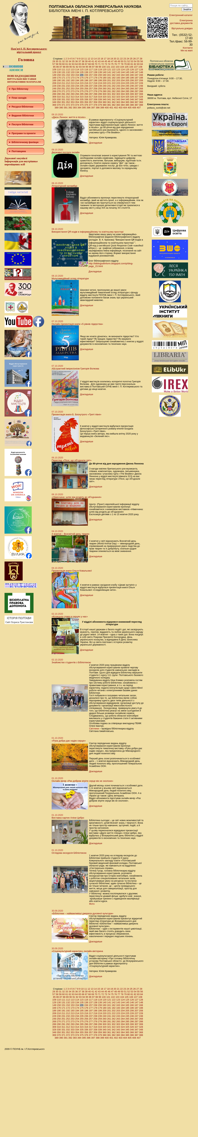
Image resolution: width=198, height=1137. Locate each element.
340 (105, 99)
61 (66, 64)
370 (59, 104)
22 (121, 58)
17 (105, 58)
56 (141, 61)
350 (59, 102)
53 (131, 61)
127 (136, 69)
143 (118, 72)
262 (114, 88)
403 (120, 107)
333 (73, 99)
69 (92, 64)
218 (95, 83)
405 (130, 107)
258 (95, 88)
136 (86, 72)
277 (91, 91)
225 (127, 83)
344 (123, 99)
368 (141, 102)
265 (127, 88)
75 (112, 64)
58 (57, 64)
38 (83, 61)
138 (95, 72)
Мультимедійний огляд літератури (70, 278)
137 (91, 72)
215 (82, 83)
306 (132, 94)
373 (73, 104)
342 (114, 99)
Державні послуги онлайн (66, 152)
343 (118, 99)
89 (67, 66)
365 (127, 102)
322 (114, 96)
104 (122, 66)
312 (68, 96)
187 (136, 77)
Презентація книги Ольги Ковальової (72, 570)
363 (118, 102)
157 (91, 75)
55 (138, 61)
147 (136, 72)
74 (109, 64)
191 (63, 80)
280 (105, 91)
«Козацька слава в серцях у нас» (70, 616)
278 (95, 91)
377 (91, 104)
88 (64, 66)
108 (140, 66)
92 (77, 66)
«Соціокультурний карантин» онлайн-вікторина (77, 951)
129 (54, 72)
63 (73, 64)
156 (86, 75)
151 (63, 75)
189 (54, 80)
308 (141, 94)
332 (68, 99)
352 (68, 102)
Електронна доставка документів (181, 21)
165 (127, 75)
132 (68, 72)
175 (82, 77)
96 (90, 66)
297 (91, 94)
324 (123, 96)
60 (63, 64)
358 (95, 102)
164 (123, 75)
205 (127, 80)
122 (114, 69)
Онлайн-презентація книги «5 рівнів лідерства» (77, 324)
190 (59, 80)
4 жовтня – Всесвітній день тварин (70, 534)
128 (141, 69)
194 (77, 80)
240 (105, 85)
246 (132, 85)
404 (125, 107)
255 (82, 88)
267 (136, 88)
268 (141, 88)
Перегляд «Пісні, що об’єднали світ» (71, 460)
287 (136, 91)
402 (116, 107)
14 (95, 58)
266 (132, 88)
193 (73, 80)
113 (73, 69)
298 (95, 94)
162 (114, 75)
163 (118, 75)
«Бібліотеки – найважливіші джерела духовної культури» (82, 913)
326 (132, 96)
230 (59, 85)
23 (124, 58)
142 (114, 72)
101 (108, 66)
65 (79, 64)
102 (113, 66)
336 (86, 99)
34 (70, 61)
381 (109, 104)
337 (91, 99)
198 (95, 80)
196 (86, 80)
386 (132, 104)
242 (114, 85)
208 (141, 80)
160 (105, 75)
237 (91, 85)
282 (114, 91)
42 (96, 61)
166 (132, 75)
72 (102, 64)
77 (119, 64)
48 (115, 61)
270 (59, 91)
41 (92, 61)
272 (68, 91)
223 (118, 83)
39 (86, 61)
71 (99, 64)
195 (82, 80)
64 (76, 64)
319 (100, 96)
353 (73, 102)
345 (127, 99)
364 (123, 102)
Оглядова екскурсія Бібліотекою (69, 853)
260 (105, 88)
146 (132, 72)
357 (91, 102)
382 (114, 104)
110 (59, 69)
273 (73, 91)
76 (115, 64)
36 (76, 61)
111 (63, 69)
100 (104, 66)
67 (86, 64)
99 (100, 66)
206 (132, 80)
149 (54, 75)
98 (96, 66)
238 (95, 85)
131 (63, 72)
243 (118, 85)
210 (59, 83)
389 (57, 107)
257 (91, 88)
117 (91, 69)
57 (53, 64)
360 (105, 102)
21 (118, 58)
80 (128, 64)
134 (77, 72)
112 (68, 69)
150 (59, 75)
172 (68, 77)
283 (118, 91)
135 (82, 72)
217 (91, 83)
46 (109, 61)
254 (77, 88)
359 (100, 102)
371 (63, 104)
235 (82, 85)
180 (105, 77)
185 (127, 77)
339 (100, 99)
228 (141, 83)
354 (77, 102)
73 (106, 64)
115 (82, 69)
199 (100, 80)
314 (77, 96)
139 (100, 72)
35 (73, 61)
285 (127, 91)
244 (123, 85)
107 (136, 66)
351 (63, 102)
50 (122, 61)
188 (141, 77)
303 (118, 94)
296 (86, 94)
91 (73, 66)
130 (59, 72)
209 (54, 83)
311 (63, 96)
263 (118, 88)
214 (77, 83)
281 (109, 91)
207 (136, 80)
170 (59, 77)
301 (109, 94)
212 (68, 83)
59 (60, 64)
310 (59, 96)
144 (123, 72)
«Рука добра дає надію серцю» (69, 740)
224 (123, 83)
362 (114, 102)
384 (123, 104)
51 (125, 61)
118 (95, 69)
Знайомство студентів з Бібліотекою (71, 662)
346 (132, 99)
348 (141, 99)
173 (73, 77)
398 (98, 107)
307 (136, 94)
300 (105, 94)
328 (141, 96)
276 (86, 91)
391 (66, 107)
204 (123, 80)
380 (105, 104)
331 (63, 99)
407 (139, 107)
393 (75, 107)
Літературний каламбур (64, 186)
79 (125, 64)
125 (127, 69)
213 (73, 83)
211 (63, 83)
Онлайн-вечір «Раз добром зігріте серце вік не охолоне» (82, 781)
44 (102, 61)
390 (61, 107)
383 (118, 104)
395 (84, 107)
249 (54, 88)
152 (68, 75)
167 (136, 75)
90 (70, 66)
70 (96, 64)
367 (136, 102)
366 (132, 102)
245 (127, 85)
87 (61, 66)
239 (100, 85)
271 (63, 91)
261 (109, 88)
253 (73, 88)
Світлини (94, 728)
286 (132, 91)
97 (93, 66)
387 (136, 104)
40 (89, 61)
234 (77, 85)
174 (77, 77)
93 (80, 66)
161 (109, 75)
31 (60, 61)
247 (136, 85)
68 (89, 64)
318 (95, 96)
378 (95, 104)
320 (105, 96)
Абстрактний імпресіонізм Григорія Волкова (75, 368)
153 (73, 75)
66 (83, 64)
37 (79, 61)
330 (59, 99)
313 (73, 96)
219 (100, 83)
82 (135, 64)
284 (123, 91)
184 (123, 77)
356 (86, 102)
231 (63, 85)
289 (54, 94)
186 (132, 77)
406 (134, 107)
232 (68, 85)
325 (127, 96)
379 (100, 104)
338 (95, 99)
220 (105, 83)
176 (86, 77)
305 (127, 94)
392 (70, 107)
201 (109, 80)
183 (118, 77)
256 (86, 88)
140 (105, 72)
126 (132, 69)
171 (63, 77)
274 (77, 91)
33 (66, 61)
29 (53, 61)
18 (108, 58)
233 (73, 85)
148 (141, 72)
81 (131, 64)
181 (109, 77)
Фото (92, 903)
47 (112, 61)
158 (95, 75)
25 (131, 58)
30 (57, 61)
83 (138, 64)
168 (141, 75)
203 (118, 80)
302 (114, 94)
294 (77, 94)
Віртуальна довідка (182, 28)
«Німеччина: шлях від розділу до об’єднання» (76, 497)
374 (77, 104)
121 (109, 69)
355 (82, 102)
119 (100, 69)
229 (54, 85)
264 (123, 88)
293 (73, 94)
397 (93, 107)
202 (114, 80)
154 (77, 75)
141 (109, 72)
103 (118, 66)
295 (82, 94)
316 (86, 96)
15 (98, 58)
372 (68, 104)
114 (77, 69)
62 (70, 64)
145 (127, 72)
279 (100, 91)
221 (109, 83)
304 (123, 94)
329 (54, 99)
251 (63, 88)
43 (99, 61)
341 (109, 99)
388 (141, 104)
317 (91, 96)
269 (54, 91)
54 (135, 61)
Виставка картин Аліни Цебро (68, 817)
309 (54, 96)
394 (79, 107)
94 (83, 66)
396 (89, 107)
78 (122, 64)
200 (105, 80)
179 (100, 77)
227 (136, 83)
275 (82, 91)
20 (115, 58)
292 (68, 94)
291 (63, 94)
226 (132, 83)
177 (91, 77)
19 (111, 58)
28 (141, 58)
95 (87, 66)
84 (141, 64)
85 (54, 66)
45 (106, 61)
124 (123, 69)
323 (118, 96)
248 (141, 85)
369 (54, 104)
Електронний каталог (181, 15)
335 (82, 99)
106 (131, 66)
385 (127, 104)
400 (107, 107)
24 (128, 58)
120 (105, 69)
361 (109, 102)
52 (128, 61)
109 (54, 69)
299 (100, 94)
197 (91, 80)
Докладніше (95, 142)
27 (137, 58)
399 (102, 107)
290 (59, 94)
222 (114, 83)
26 (134, 58)
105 (127, 66)
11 (85, 58)
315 (82, 96)
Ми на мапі (187, 50)
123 (118, 69)
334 (77, 99)
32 (63, 61)
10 (82, 58)
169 (54, 77)
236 (86, 85)
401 (111, 107)
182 (114, 77)
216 (86, 83)
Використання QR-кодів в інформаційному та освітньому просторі (87, 231)
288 (141, 91)
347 (136, 99)
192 (68, 80)
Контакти (188, 47)
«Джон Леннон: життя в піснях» (69, 117)
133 (73, 72)
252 (68, 88)
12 (88, 58)
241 (109, 85)
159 (100, 75)
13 (92, 58)
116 (86, 69)
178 (95, 77)
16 (102, 58)
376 (86, 104)
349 (54, 102)
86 (57, 66)
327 (136, 96)
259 (100, 88)
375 (82, 104)
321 (109, 96)
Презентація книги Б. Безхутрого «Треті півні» (76, 414)
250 (59, 88)
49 (119, 61)
